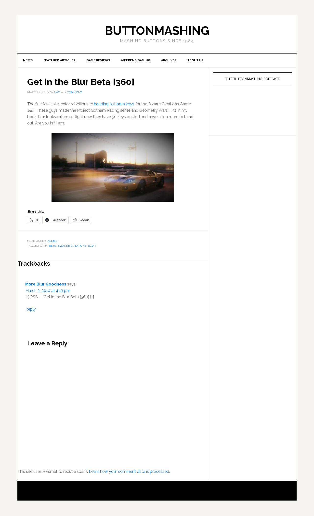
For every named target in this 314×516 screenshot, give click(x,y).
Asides (52, 241)
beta (52, 246)
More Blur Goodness (45, 284)
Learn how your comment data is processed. (129, 472)
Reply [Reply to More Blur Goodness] (30, 309)
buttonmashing (157, 31)
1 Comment (73, 93)
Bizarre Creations (71, 246)
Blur (92, 246)
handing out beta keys (114, 104)
